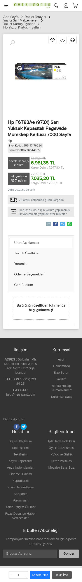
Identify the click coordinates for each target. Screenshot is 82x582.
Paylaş (55, 224)
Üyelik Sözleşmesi (61, 448)
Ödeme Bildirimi (20, 474)
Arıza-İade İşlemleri (20, 468)
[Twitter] (24, 427)
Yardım (61, 379)
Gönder (68, 553)
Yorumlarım (20, 500)
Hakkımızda (61, 366)
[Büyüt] (12, 42)
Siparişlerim (20, 448)
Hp (10, 141)
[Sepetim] (75, 5)
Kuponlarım (20, 481)
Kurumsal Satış (61, 397)
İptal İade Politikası (61, 441)
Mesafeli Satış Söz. (61, 468)
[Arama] (56, 5)
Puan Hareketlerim (20, 487)
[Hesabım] (66, 5)
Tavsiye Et (48, 224)
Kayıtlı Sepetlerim (21, 461)
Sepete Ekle (40, 575)
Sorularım (20, 494)
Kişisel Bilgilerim (20, 441)
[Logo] (31, 5)
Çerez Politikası (61, 461)
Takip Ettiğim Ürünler (20, 507)
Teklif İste (62, 575)
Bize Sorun (61, 373)
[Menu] (6, 5)
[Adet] (18, 575)
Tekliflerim (21, 454)
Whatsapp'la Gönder (69, 224)
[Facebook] (17, 427)
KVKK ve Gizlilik (62, 454)
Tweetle (62, 224)
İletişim (61, 359)
